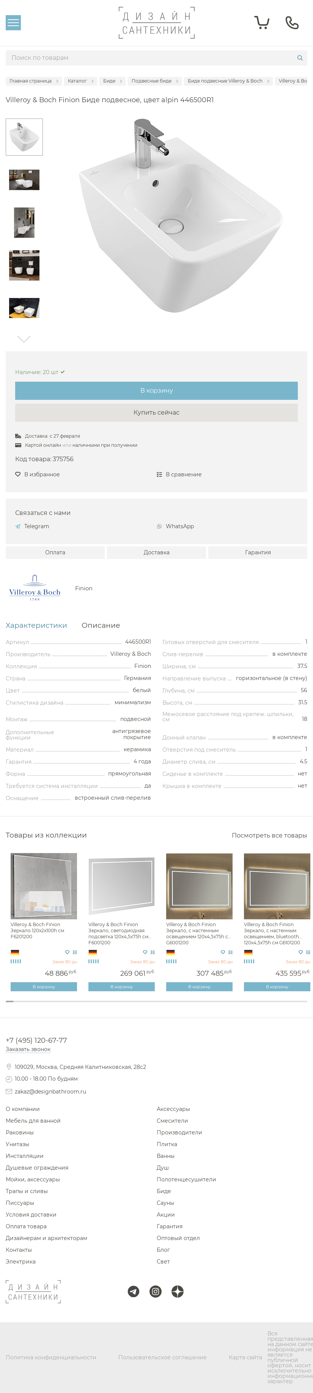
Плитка (167, 1144)
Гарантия (258, 552)
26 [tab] (213, 1006)
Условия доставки (31, 1214)
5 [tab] (42, 1006)
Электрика (21, 1261)
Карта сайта (245, 1357)
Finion (84, 588)
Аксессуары (173, 1109)
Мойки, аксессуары (33, 1179)
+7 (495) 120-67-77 (36, 1040)
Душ (163, 1167)
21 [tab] (173, 1006)
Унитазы (17, 1144)
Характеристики (36, 625)
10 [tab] (83, 1006)
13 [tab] (108, 1006)
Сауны (165, 1203)
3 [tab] (26, 1006)
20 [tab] (164, 1006)
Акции (166, 1214)
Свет (163, 1261)
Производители (179, 1132)
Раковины (20, 1132)
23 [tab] (189, 1006)
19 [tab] (156, 1006)
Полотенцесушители (186, 1179)
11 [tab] (91, 1006)
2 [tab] (18, 1006)
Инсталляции (25, 1156)
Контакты (19, 1249)
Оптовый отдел (178, 1238)
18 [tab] (148, 1006)
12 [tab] (99, 1006)
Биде (164, 1191)
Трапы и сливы (27, 1191)
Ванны (166, 1156)
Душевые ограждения (37, 1167)
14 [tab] (116, 1006)
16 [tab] (132, 1006)
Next (24, 339)
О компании (23, 1109)
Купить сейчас (156, 412)
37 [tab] (303, 1006)
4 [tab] (34, 1006)
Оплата (55, 552)
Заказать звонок (28, 1049)
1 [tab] (10, 1001)
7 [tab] (59, 1006)
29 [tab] (238, 1006)
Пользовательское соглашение (162, 1357)
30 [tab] (246, 1006)
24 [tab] (197, 1006)
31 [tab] (254, 1006)
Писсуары (20, 1203)
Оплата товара (26, 1226)
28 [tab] (230, 1006)
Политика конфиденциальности (51, 1357)
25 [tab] (205, 1006)
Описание (101, 625)
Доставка (157, 552)
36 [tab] (295, 1006)
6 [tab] (50, 1006)
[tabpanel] (44, 923)
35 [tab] (287, 1006)
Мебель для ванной (33, 1120)
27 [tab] (222, 1006)
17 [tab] (140, 1006)
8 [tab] (67, 1006)
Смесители (172, 1120)
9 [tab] (75, 1006)
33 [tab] (271, 1006)
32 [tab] (262, 1006)
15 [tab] (124, 1006)
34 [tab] (279, 1006)
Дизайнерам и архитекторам (46, 1238)
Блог (163, 1249)
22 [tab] (181, 1006)
